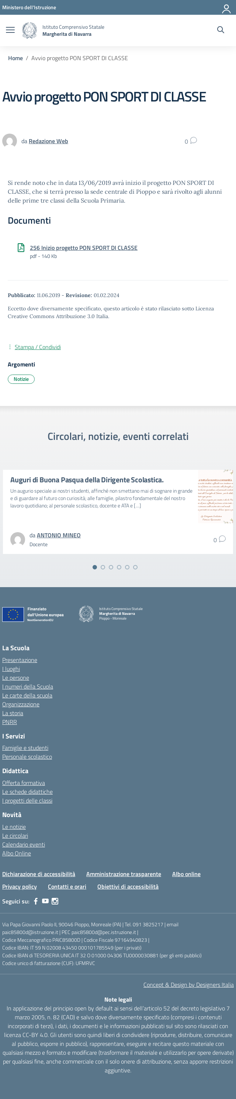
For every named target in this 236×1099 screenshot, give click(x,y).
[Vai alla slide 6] (135, 567)
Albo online (186, 873)
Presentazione (19, 659)
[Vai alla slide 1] (95, 567)
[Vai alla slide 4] (119, 567)
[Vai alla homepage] (29, 30)
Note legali (118, 999)
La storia (12, 713)
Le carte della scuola (27, 695)
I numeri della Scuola (27, 686)
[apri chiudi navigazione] (10, 30)
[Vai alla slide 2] (103, 567)
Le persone (15, 677)
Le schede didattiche (27, 791)
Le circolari (15, 835)
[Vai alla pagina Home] (15, 58)
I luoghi (11, 668)
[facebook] (35, 901)
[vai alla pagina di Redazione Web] (48, 141)
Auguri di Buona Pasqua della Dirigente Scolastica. (87, 479)
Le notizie (14, 826)
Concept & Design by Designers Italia (188, 984)
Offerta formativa (23, 782)
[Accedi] (227, 7)
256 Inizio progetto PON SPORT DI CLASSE (84, 247)
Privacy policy (19, 886)
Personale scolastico (27, 756)
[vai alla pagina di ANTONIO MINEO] (59, 535)
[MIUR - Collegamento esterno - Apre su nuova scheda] (29, 7)
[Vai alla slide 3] (111, 567)
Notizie (21, 379)
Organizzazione (20, 704)
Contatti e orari (67, 886)
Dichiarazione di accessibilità (38, 873)
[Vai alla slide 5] (127, 567)
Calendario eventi (23, 844)
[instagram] (55, 901)
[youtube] (45, 901)
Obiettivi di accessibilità (128, 886)
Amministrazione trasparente (123, 873)
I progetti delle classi (27, 800)
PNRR (9, 721)
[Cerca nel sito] (220, 30)
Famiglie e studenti (25, 747)
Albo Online (16, 853)
